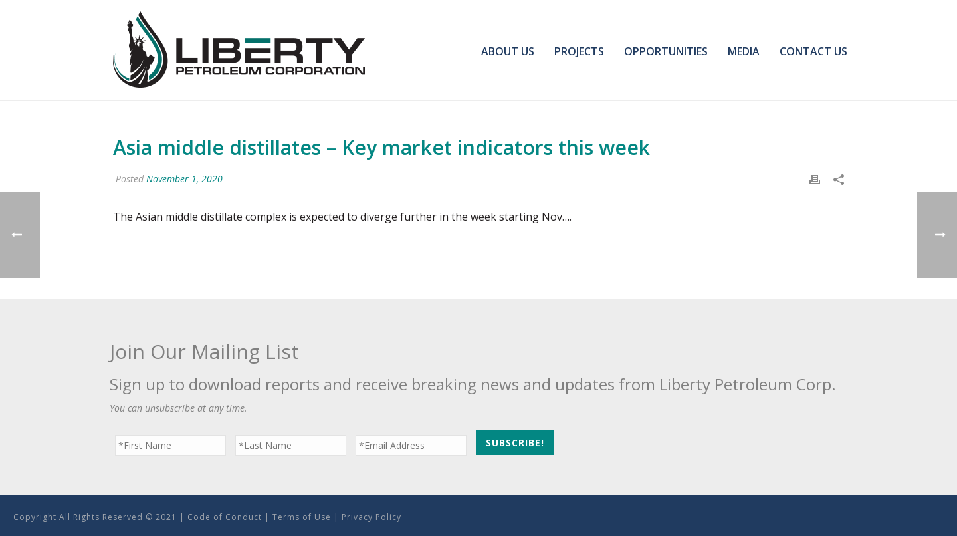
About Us (507, 51)
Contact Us (813, 51)
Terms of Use (301, 517)
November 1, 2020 (184, 178)
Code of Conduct (224, 517)
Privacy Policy (371, 517)
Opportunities (666, 51)
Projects (579, 51)
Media (744, 51)
